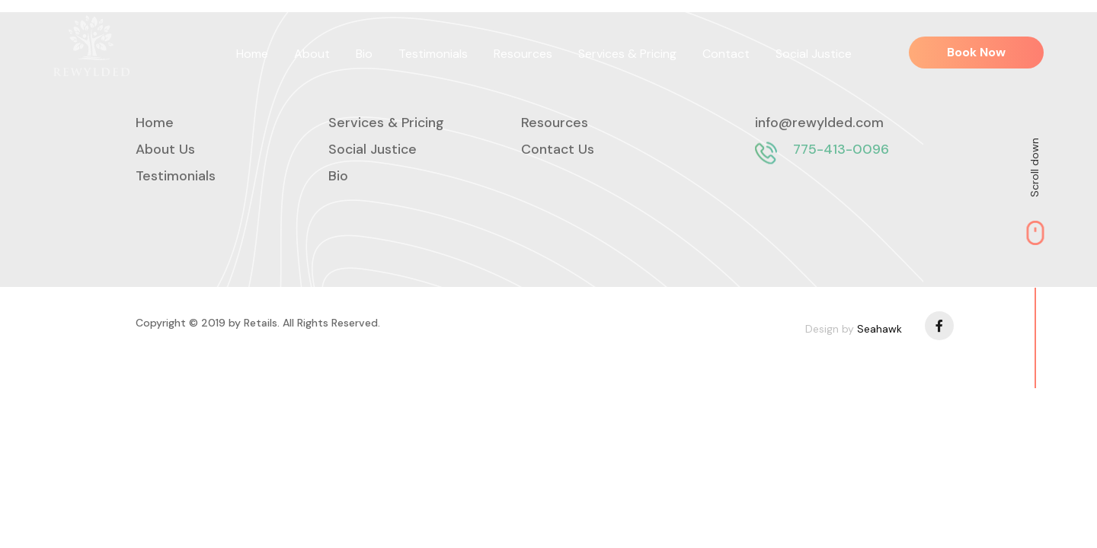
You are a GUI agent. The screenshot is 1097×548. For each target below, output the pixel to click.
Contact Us (557, 149)
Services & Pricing (627, 53)
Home (252, 53)
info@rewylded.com (819, 122)
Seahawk (879, 329)
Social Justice (814, 53)
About (312, 53)
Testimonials (433, 53)
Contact (726, 53)
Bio (364, 53)
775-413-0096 (841, 149)
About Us (165, 149)
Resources (523, 53)
